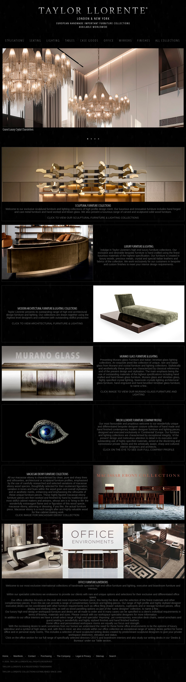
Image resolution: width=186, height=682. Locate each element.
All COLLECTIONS (168, 40)
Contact (31, 656)
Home (5, 656)
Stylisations (14, 40)
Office (109, 40)
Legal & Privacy (83, 656)
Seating (35, 40)
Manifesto (18, 656)
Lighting (53, 40)
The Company (63, 656)
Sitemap (100, 656)
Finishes (143, 40)
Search (112, 656)
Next (179, 92)
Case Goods (89, 40)
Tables (70, 40)
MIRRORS (125, 40)
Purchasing (46, 656)
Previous (7, 92)
